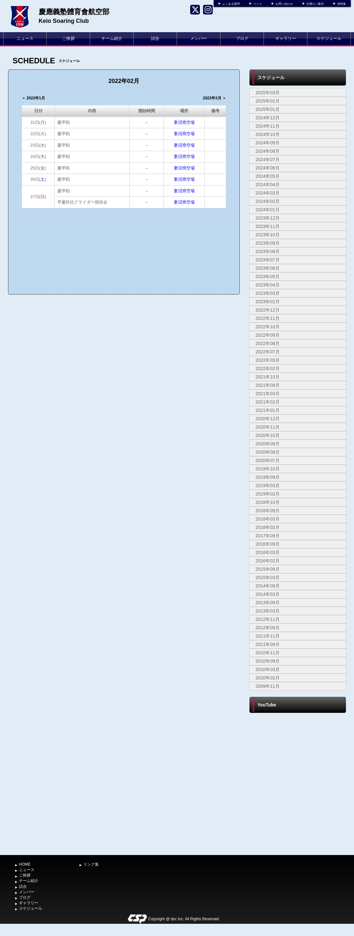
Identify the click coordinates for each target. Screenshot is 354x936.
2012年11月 (268, 619)
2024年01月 (268, 209)
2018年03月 (268, 519)
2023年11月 (268, 226)
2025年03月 (268, 92)
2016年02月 (268, 560)
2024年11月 (268, 126)
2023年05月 (268, 276)
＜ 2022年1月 (33, 98)
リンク (257, 3)
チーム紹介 (111, 38)
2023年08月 (268, 251)
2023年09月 (268, 243)
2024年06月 (268, 167)
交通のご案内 (315, 3)
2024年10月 (268, 134)
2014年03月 (268, 594)
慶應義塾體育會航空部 (74, 12)
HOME (25, 864)
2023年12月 (268, 218)
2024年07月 (268, 159)
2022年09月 (268, 335)
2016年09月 (268, 544)
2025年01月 (268, 109)
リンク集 (91, 864)
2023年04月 (268, 284)
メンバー (198, 38)
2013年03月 (268, 610)
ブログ (242, 38)
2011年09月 (268, 644)
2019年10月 (268, 468)
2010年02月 (268, 677)
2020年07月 (268, 460)
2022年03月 (268, 360)
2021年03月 (268, 393)
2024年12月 (268, 117)
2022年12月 (268, 310)
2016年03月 (268, 552)
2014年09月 (268, 585)
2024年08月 (268, 151)
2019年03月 (268, 485)
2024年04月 (268, 184)
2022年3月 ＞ (214, 98)
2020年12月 (268, 418)
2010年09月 (268, 661)
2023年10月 (268, 234)
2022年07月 (268, 351)
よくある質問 (231, 3)
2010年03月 (268, 669)
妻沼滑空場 (184, 122)
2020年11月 (268, 427)
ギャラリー (285, 38)
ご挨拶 (68, 38)
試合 (155, 38)
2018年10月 (268, 502)
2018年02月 (268, 527)
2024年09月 (268, 142)
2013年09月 (268, 602)
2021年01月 (268, 410)
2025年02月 (268, 101)
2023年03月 (268, 293)
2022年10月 (268, 326)
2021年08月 (268, 385)
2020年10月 (268, 435)
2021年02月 (268, 401)
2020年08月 (268, 452)
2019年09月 (268, 477)
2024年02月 (268, 201)
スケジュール (328, 38)
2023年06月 (268, 268)
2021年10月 (268, 376)
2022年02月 (268, 368)
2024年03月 (268, 192)
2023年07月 (268, 259)
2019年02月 (268, 493)
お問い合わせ (284, 3)
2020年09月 (268, 443)
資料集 (341, 3)
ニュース (25, 38)
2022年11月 (268, 318)
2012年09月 (268, 627)
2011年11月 (268, 636)
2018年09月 (268, 510)
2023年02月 (268, 301)
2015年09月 (268, 569)
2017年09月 (268, 535)
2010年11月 (268, 652)
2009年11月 (268, 686)
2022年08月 (268, 343)
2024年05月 (268, 176)
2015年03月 (268, 577)
